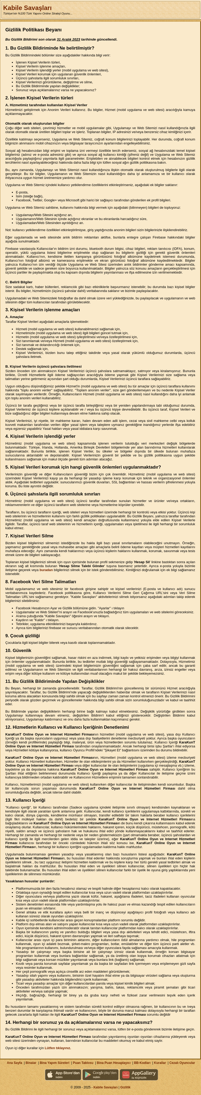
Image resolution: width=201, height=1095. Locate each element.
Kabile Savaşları (27, 7)
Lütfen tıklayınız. (58, 1048)
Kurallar (160, 1063)
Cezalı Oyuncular (182, 1063)
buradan (46, 570)
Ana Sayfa (14, 1063)
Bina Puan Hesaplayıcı (114, 1063)
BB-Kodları (142, 1063)
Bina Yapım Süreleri (55, 1063)
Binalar (31, 1063)
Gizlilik (125, 1087)
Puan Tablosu (83, 1063)
